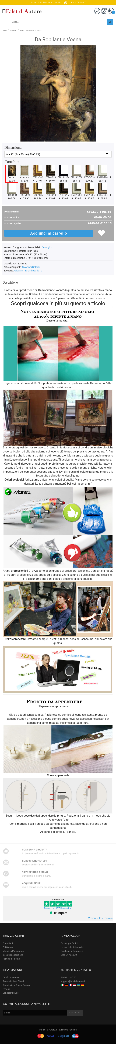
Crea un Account (69, 955)
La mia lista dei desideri (72, 947)
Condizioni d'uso (11, 993)
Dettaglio (46, 247)
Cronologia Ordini (69, 943)
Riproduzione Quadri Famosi (16, 985)
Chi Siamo (8, 947)
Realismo (37, 270)
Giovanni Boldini (31, 267)
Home (5, 30)
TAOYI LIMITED (68, 977)
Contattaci (8, 943)
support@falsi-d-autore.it (73, 981)
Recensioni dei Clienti (13, 981)
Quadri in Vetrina (11, 977)
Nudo (22, 30)
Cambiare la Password (72, 951)
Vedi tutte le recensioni (100, 918)
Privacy (6, 989)
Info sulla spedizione (13, 955)
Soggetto (13, 30)
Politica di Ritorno (11, 958)
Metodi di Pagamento (13, 951)
